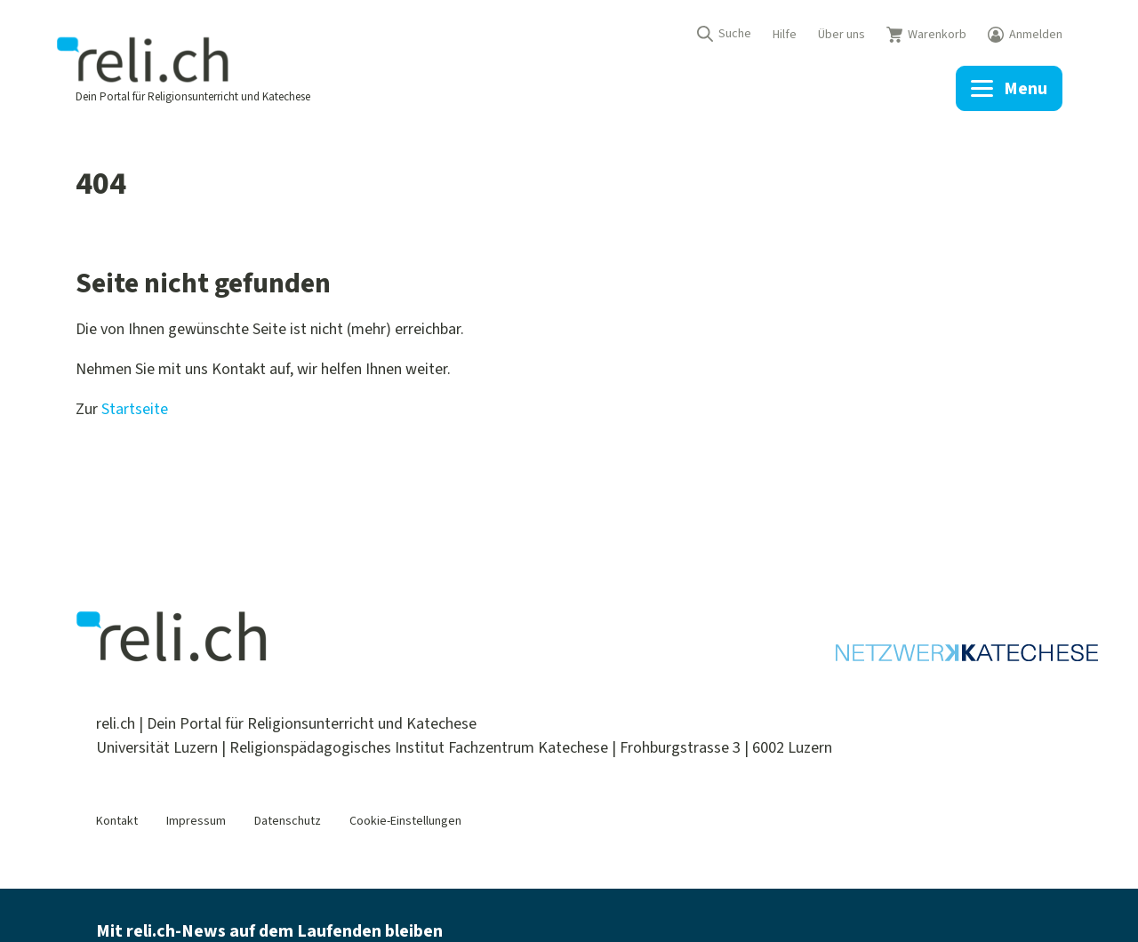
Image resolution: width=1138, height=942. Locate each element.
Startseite (134, 409)
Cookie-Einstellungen (405, 821)
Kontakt (117, 821)
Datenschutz (287, 821)
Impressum (196, 821)
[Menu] (1009, 88)
